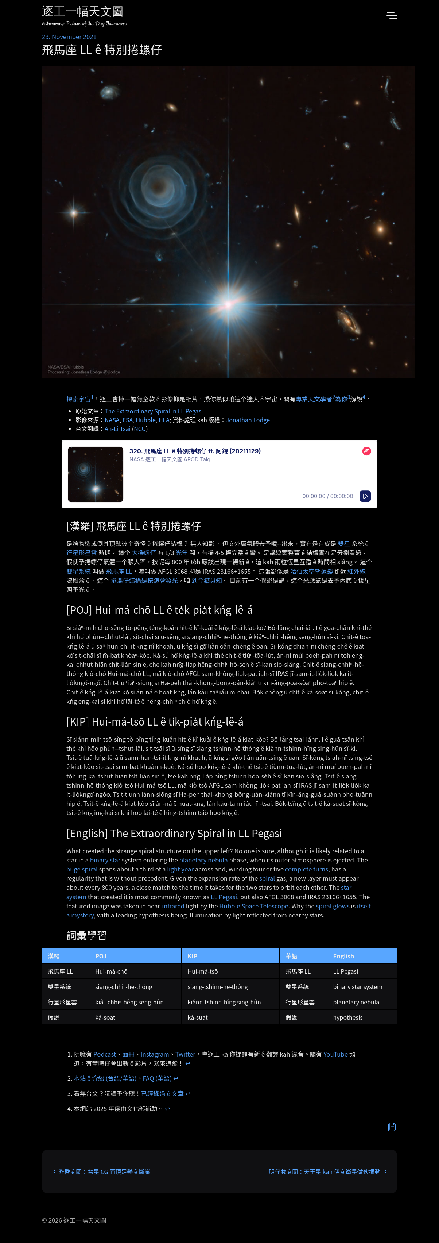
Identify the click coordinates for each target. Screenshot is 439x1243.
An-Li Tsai (118, 428)
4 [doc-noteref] (363, 396)
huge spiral (82, 869)
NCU (140, 428)
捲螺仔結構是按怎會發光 (144, 580)
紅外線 (356, 571)
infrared (173, 905)
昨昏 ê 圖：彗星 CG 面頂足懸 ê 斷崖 (104, 1171)
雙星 (344, 543)
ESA (128, 419)
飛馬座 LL (119, 571)
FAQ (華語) (157, 1078)
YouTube (335, 1054)
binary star (105, 859)
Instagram (155, 1054)
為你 (341, 399)
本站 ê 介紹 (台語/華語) (105, 1078)
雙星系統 (78, 571)
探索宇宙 (78, 399)
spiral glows (332, 905)
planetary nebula (203, 859)
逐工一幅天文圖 (83, 12)
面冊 (128, 1054)
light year (180, 869)
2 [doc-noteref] (333, 396)
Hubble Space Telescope (253, 905)
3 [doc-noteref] (348, 396)
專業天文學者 (314, 399)
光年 (182, 552)
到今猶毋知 (206, 580)
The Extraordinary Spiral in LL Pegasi (154, 411)
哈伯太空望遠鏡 (311, 571)
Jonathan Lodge (248, 419)
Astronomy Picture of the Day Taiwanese (84, 23)
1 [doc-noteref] (92, 396)
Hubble (146, 419)
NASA (112, 419)
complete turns (306, 869)
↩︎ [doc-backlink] (187, 1063)
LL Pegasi (224, 896)
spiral (267, 878)
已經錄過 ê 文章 (162, 1093)
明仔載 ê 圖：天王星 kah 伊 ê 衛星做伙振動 (325, 1171)
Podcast (104, 1054)
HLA (164, 419)
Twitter (185, 1054)
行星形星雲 (81, 552)
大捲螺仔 (144, 552)
